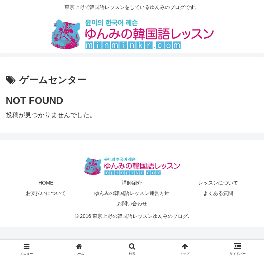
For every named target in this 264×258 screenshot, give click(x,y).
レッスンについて (218, 183)
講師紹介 (132, 183)
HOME (45, 183)
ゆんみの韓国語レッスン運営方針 (131, 193)
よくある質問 (218, 193)
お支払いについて (46, 193)
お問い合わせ (132, 203)
